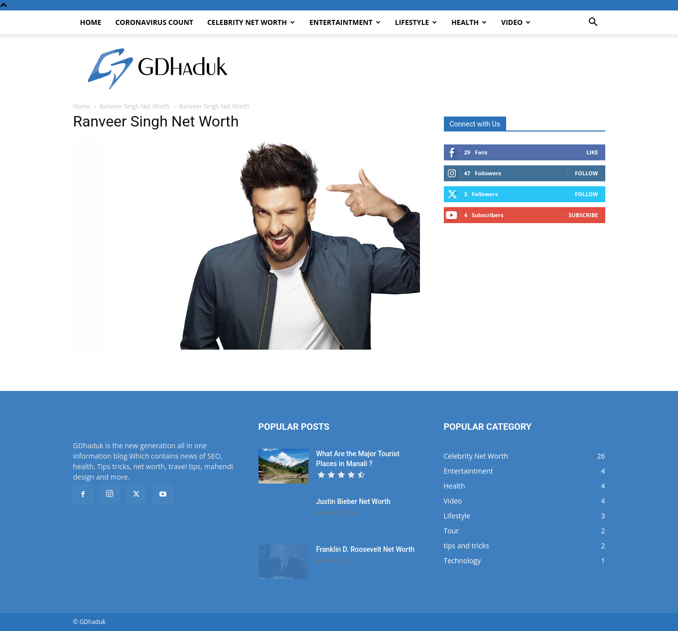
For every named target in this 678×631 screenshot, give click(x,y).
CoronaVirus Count (154, 22)
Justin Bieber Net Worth (353, 501)
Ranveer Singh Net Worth (135, 106)
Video (516, 22)
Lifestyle (416, 22)
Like (592, 152)
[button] (593, 23)
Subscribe (583, 215)
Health (469, 22)
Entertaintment (345, 22)
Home (91, 22)
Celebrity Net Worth (251, 22)
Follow (586, 173)
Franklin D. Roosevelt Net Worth (365, 549)
